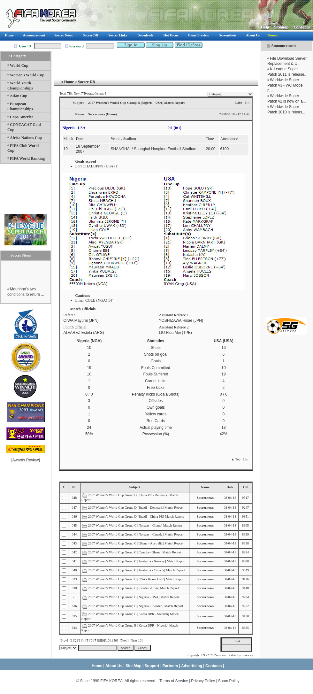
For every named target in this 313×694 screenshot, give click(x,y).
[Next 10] (135, 640)
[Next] (124, 640)
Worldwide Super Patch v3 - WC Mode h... (285, 85)
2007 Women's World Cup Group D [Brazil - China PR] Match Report (136, 516)
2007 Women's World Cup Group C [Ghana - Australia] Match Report (135, 543)
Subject (134, 487)
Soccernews (205, 497)
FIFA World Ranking (27, 158)
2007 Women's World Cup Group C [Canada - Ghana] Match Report (134, 552)
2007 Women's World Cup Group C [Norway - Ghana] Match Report (135, 525)
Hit (245, 487)
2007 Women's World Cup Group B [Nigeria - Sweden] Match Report (135, 606)
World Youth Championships (20, 85)
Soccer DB (86, 82)
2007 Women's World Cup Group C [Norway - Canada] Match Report (135, 534)
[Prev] (63, 640)
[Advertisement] (286, 216)
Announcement (283, 45)
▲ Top (235, 459)
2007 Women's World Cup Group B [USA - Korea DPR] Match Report (136, 579)
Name (205, 487)
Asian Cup (18, 96)
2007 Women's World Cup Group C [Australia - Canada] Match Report (136, 570)
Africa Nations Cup (26, 137)
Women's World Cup (27, 75)
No (74, 487)
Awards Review (25, 460)
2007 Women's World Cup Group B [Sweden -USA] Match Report (133, 588)
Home (69, 82)
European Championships (20, 106)
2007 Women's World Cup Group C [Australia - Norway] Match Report (137, 561)
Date (229, 487)
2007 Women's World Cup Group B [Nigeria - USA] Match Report (133, 597)
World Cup (19, 65)
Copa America (22, 117)
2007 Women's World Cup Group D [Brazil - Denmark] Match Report (135, 507)
